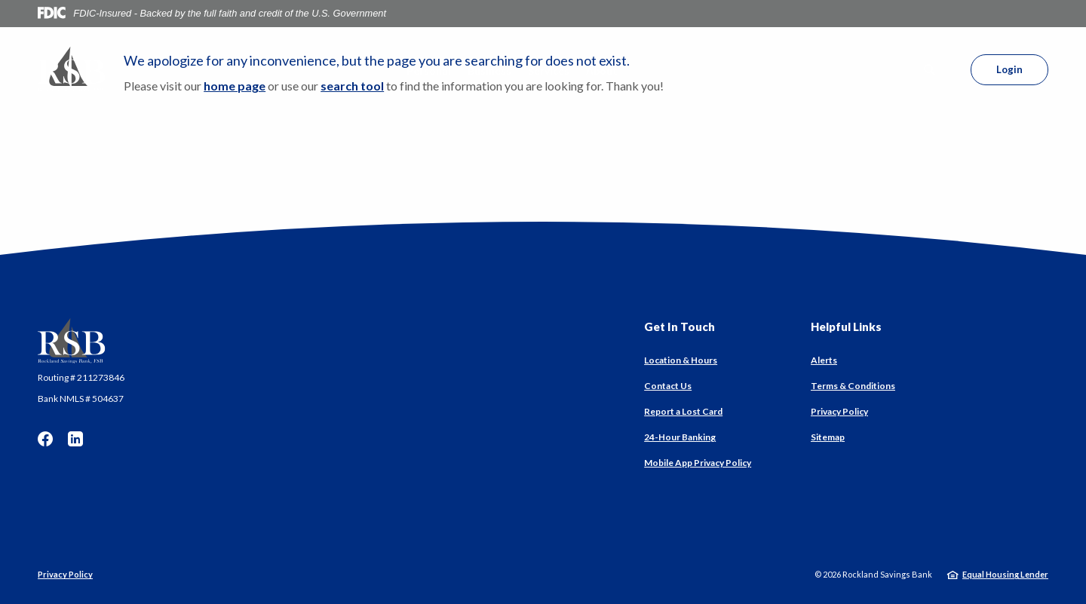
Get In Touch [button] (679, 326)
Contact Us (668, 385)
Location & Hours (680, 360)
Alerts (824, 360)
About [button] (602, 70)
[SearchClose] (929, 69)
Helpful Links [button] (846, 326)
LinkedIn (75, 438)
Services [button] (548, 70)
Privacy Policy (839, 411)
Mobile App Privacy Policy (697, 462)
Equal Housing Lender (1005, 574)
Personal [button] (428, 70)
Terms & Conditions (853, 385)
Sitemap (828, 437)
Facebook (45, 438)
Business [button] (489, 70)
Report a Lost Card (683, 411)
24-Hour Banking (680, 437)
